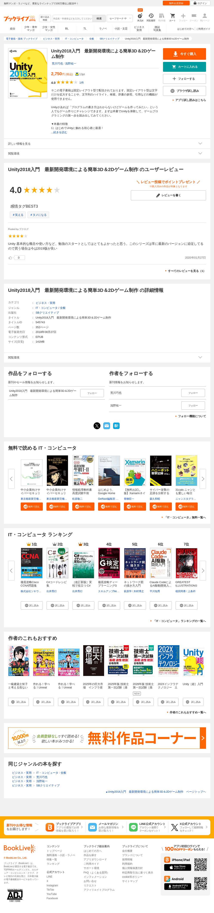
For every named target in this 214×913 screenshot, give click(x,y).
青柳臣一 (129, 498)
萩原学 (128, 591)
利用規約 (127, 863)
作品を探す (90, 855)
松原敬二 (77, 498)
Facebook (52, 898)
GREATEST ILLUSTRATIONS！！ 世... (191, 586)
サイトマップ (130, 881)
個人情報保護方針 (132, 868)
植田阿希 (181, 591)
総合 (12, 28)
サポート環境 (91, 868)
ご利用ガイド (203, 29)
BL (67, 28)
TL (84, 28)
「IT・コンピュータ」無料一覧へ (185, 517)
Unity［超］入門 (193, 684)
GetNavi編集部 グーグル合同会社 (117, 498)
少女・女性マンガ (48, 29)
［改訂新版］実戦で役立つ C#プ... (82, 586)
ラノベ (103, 28)
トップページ (54, 850)
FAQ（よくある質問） (96, 872)
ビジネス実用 (139, 29)
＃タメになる (38, 214)
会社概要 (127, 850)
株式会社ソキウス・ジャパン (37, 591)
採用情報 (127, 859)
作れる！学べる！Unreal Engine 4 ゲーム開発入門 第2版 (68, 689)
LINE (49, 876)
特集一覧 (52, 859)
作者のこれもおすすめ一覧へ (188, 712)
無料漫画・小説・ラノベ (61, 855)
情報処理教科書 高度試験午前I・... (82, 493)
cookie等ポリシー (132, 876)
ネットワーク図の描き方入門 (133, 584)
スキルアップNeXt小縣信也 (114, 591)
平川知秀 (155, 591)
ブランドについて (132, 855)
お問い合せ (90, 881)
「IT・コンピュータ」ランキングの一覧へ (179, 621)
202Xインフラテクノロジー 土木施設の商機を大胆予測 (168, 689)
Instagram (52, 885)
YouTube (52, 894)
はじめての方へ (185, 29)
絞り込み (45, 18)
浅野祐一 (70, 63)
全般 (63, 307)
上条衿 (192, 591)
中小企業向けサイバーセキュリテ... (30, 493)
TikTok (50, 889)
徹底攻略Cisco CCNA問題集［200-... (30, 586)
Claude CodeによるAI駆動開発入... (161, 584)
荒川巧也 (57, 63)
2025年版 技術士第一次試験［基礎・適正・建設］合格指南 (118, 689)
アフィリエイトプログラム (99, 889)
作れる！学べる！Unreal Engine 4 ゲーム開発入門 (43, 689)
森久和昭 (155, 498)
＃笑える (17, 214)
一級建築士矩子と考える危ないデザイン (18, 687)
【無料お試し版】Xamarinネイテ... (134, 493)
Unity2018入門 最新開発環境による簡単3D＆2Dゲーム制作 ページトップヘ (156, 791)
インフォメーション (95, 876)
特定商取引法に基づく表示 (137, 872)
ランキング (53, 863)
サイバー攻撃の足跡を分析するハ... (159, 493)
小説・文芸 (121, 28)
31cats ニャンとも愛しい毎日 (186, 491)
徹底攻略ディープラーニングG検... (108, 586)
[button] (32, 506)
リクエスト (90, 885)
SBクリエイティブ (47, 312)
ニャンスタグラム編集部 (190, 498)
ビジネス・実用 (45, 303)
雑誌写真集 (157, 29)
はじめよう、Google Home (106, 491)
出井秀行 (51, 591)
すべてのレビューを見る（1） (187, 271)
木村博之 (139, 591)
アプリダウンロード (95, 859)
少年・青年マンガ (30, 29)
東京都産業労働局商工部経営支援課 (41, 498)
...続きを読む (59, 132)
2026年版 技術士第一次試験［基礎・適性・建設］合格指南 (143, 689)
